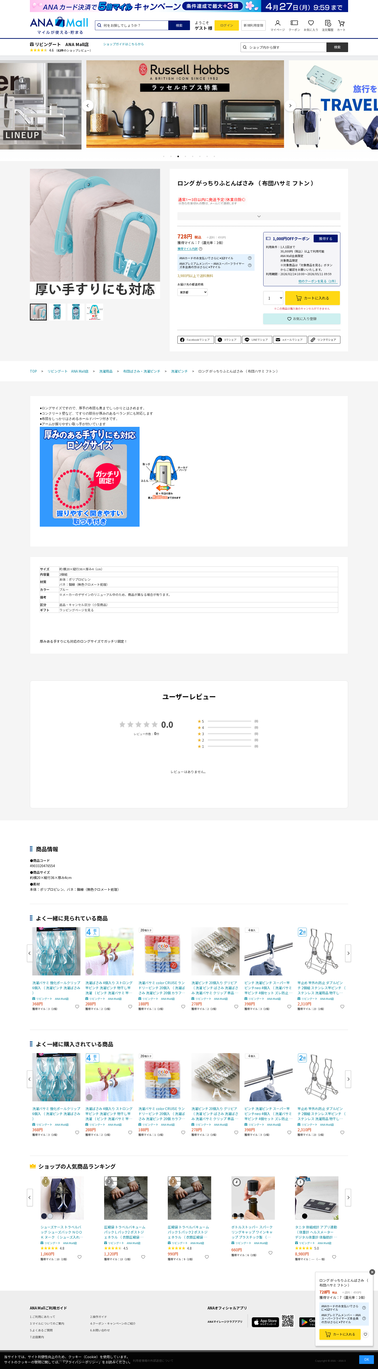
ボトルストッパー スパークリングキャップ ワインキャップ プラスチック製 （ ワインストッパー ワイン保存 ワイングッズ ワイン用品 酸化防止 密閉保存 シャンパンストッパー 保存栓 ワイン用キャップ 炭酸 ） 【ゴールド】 (252, 1232)
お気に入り (311, 29)
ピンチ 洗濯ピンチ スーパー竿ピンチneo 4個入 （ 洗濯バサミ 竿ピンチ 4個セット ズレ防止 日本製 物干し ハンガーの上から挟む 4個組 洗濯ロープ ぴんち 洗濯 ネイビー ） (268, 987)
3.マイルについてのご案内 (47, 1323)
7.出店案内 (37, 1337)
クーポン (294, 29)
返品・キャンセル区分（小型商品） (84, 604)
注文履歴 (327, 29)
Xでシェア (230, 339)
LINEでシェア (260, 339)
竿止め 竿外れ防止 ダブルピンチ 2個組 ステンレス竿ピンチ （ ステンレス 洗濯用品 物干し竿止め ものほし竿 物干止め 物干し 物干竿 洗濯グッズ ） (321, 987)
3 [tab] (178, 156)
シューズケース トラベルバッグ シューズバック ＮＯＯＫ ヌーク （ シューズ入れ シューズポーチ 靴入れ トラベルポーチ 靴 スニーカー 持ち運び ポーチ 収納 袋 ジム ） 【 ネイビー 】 (61, 1232)
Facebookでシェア (198, 339)
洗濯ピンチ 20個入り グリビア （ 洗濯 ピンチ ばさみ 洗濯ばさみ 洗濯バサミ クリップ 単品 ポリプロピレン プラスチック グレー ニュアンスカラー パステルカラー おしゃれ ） (214, 987)
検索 (179, 25)
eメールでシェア (293, 339)
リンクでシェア (326, 339)
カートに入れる (344, 1334)
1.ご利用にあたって (42, 1317)
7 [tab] (207, 156)
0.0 (167, 724)
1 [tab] (163, 156)
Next (290, 105)
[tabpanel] (189, 104)
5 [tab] (192, 156)
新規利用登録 (253, 25)
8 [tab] (214, 156)
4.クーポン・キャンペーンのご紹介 (113, 1323)
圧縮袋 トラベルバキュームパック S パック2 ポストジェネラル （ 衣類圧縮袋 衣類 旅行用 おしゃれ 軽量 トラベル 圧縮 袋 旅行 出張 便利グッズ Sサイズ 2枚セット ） (189, 1232)
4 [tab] (185, 156)
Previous (88, 105)
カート (341, 29)
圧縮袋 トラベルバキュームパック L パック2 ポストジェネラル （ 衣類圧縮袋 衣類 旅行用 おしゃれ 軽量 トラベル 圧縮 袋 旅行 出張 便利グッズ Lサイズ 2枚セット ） (125, 1232)
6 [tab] (199, 156)
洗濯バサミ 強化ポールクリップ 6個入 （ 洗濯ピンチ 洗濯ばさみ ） (56, 987)
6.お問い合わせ (100, 1330)
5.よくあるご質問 (41, 1330)
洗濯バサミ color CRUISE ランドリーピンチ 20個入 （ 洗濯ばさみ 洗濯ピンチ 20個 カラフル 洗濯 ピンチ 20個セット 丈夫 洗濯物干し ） (162, 987)
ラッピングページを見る (76, 610)
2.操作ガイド (98, 1317)
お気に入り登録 (305, 318)
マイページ (277, 29)
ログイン (226, 25)
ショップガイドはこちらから (123, 44)
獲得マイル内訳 (187, 249)
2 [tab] (171, 156)
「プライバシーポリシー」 (81, 1362)
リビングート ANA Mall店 (62, 44)
